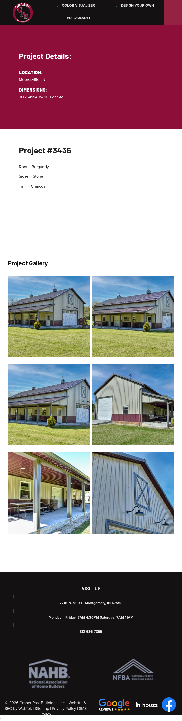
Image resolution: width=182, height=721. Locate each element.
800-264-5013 (75, 18)
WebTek (25, 708)
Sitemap (42, 708)
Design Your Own (134, 5)
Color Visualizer (75, 5)
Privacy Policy (64, 708)
